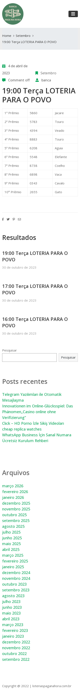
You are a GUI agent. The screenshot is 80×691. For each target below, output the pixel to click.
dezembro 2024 (16, 572)
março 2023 (12, 624)
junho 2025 (12, 537)
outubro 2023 (14, 584)
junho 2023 (12, 607)
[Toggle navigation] (73, 14)
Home (6, 35)
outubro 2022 (14, 653)
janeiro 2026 (13, 497)
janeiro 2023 (13, 636)
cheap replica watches (22, 429)
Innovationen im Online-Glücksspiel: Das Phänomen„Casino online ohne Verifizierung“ (37, 411)
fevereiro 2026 (15, 491)
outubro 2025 (14, 514)
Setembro (23, 35)
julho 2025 (11, 532)
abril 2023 (10, 618)
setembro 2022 (15, 659)
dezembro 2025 (16, 503)
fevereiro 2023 (15, 630)
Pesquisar (9, 350)
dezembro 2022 (16, 642)
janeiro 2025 (13, 566)
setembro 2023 (15, 589)
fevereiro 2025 (15, 561)
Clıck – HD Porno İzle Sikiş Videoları (33, 423)
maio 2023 (11, 613)
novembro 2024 (16, 578)
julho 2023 (11, 601)
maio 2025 (11, 543)
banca (46, 80)
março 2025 (12, 555)
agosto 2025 (13, 526)
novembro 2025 (16, 509)
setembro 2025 (15, 520)
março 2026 (12, 485)
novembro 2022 (16, 647)
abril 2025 (10, 549)
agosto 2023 (13, 595)
